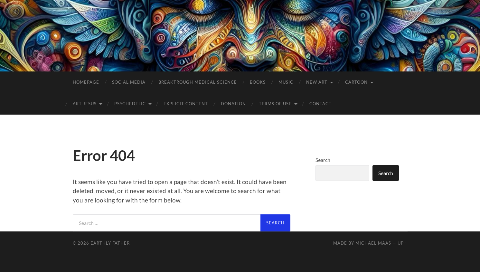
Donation (233, 103)
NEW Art (316, 82)
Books (258, 82)
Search (322, 160)
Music (285, 82)
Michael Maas (373, 243)
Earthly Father (110, 243)
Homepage (86, 82)
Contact (320, 103)
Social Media (129, 82)
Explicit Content (186, 103)
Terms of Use (275, 103)
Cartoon (356, 82)
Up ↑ (402, 243)
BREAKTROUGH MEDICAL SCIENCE (197, 82)
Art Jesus (85, 103)
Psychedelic (130, 103)
